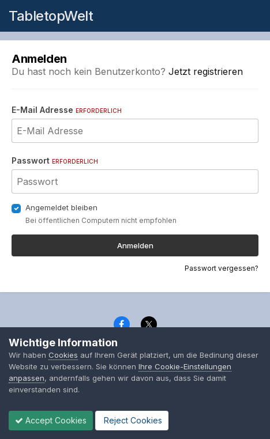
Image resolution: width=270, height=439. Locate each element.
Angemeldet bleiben (61, 207)
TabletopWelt (51, 15)
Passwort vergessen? (221, 268)
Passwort (55, 160)
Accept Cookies (51, 420)
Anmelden (135, 245)
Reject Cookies (132, 420)
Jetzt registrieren (205, 71)
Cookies (63, 354)
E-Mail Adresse (67, 110)
